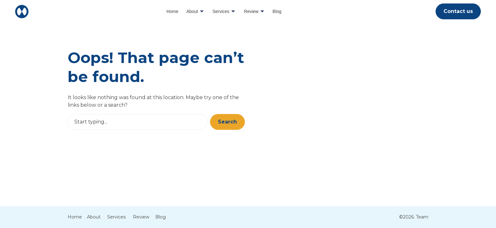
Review (251, 11)
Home (172, 11)
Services (221, 11)
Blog (277, 11)
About (192, 11)
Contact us (458, 11)
